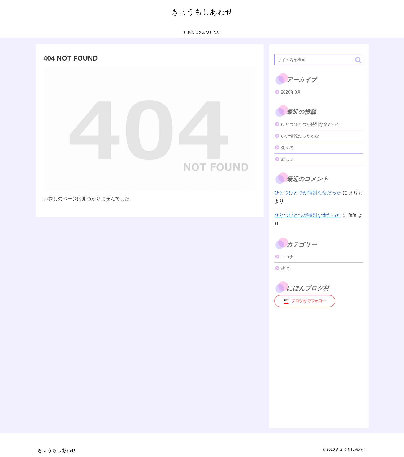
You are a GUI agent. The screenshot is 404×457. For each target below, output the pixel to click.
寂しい (287, 159)
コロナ (287, 257)
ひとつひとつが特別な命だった (310, 124)
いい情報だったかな (300, 136)
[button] (358, 60)
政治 (285, 268)
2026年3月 (291, 92)
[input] (318, 59)
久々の (287, 147)
